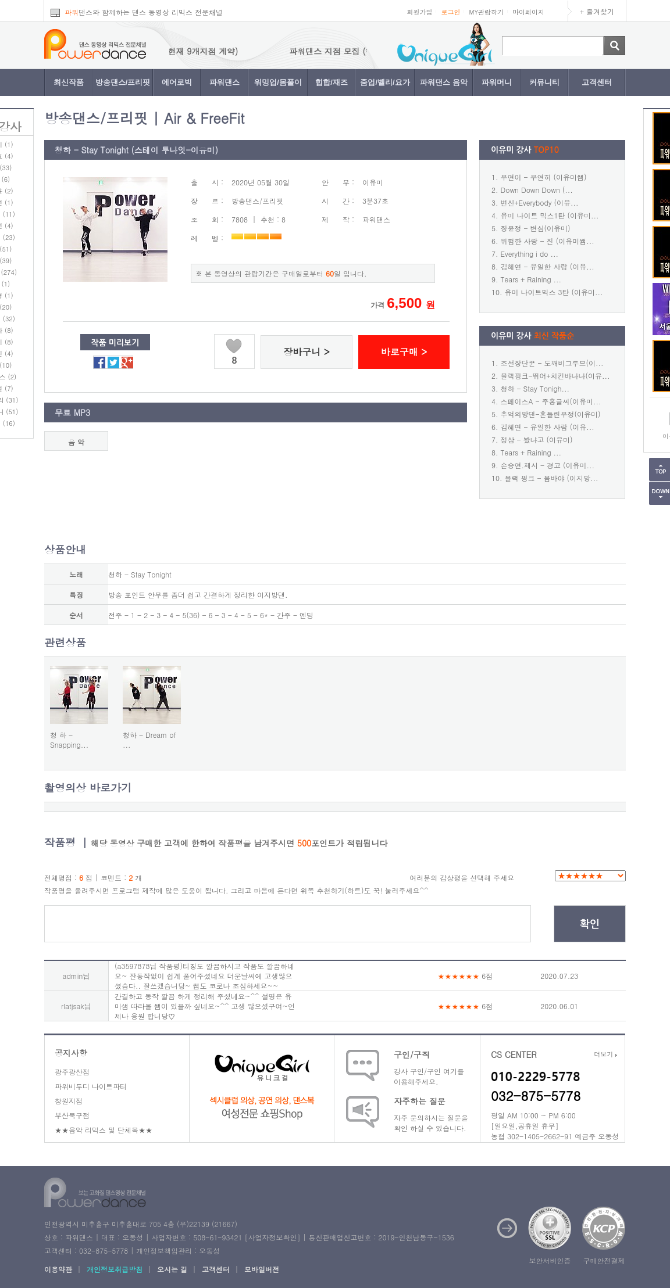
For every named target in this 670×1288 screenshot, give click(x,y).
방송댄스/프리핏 (123, 82)
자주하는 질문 (420, 1101)
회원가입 (419, 12)
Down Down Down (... (537, 190)
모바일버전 (261, 1269)
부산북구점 (72, 1115)
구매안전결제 (604, 1260)
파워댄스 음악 (444, 82)
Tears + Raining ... (531, 279)
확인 (590, 924)
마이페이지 (528, 12)
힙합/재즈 (331, 82)
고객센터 (597, 82)
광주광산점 (72, 1072)
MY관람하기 (486, 12)
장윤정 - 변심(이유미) (536, 228)
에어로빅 (177, 82)
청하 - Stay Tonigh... (535, 388)
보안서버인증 (550, 1260)
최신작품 (69, 82)
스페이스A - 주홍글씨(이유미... (551, 401)
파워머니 (497, 82)
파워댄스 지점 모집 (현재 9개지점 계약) (175, 51)
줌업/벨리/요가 (384, 82)
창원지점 (69, 1101)
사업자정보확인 (272, 1237)
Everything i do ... (529, 254)
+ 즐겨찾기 (597, 11)
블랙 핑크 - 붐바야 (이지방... (551, 478)
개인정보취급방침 (114, 1269)
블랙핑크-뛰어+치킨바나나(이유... (555, 376)
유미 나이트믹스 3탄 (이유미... (554, 292)
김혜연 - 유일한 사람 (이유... (547, 266)
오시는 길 (172, 1269)
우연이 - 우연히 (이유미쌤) (544, 177)
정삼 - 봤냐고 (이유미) (537, 439)
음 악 (76, 442)
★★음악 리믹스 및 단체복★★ (103, 1130)
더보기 (605, 1054)
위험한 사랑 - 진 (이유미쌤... (547, 241)
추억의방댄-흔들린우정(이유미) (551, 414)
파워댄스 (224, 82)
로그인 (450, 12)
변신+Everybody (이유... (540, 202)
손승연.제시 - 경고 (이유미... (548, 465)
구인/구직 (412, 1054)
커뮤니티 (544, 82)
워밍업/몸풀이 (278, 82)
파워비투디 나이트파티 (91, 1086)
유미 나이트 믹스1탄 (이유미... (550, 215)
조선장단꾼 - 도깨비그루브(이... (552, 363)
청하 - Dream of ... (149, 739)
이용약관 (58, 1269)
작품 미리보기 (115, 343)
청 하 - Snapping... (69, 739)
